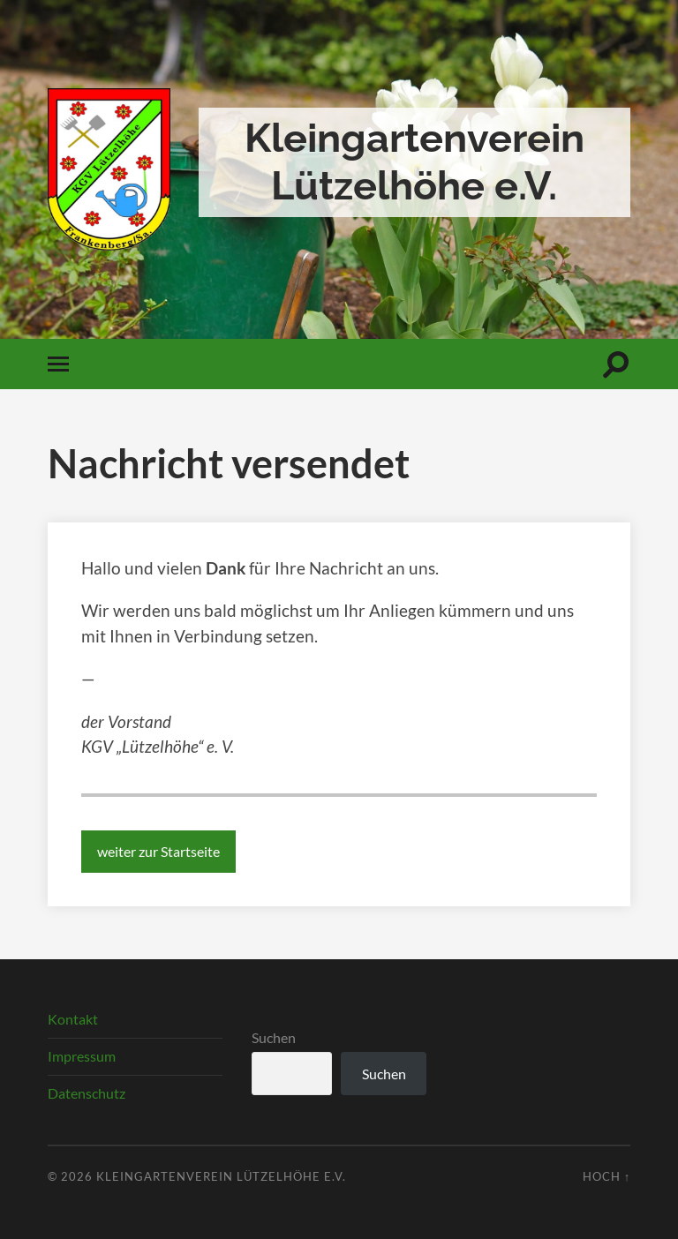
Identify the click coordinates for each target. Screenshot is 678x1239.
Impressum (82, 1056)
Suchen (274, 1037)
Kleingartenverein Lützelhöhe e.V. (414, 162)
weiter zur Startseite (158, 851)
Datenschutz (86, 1093)
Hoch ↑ (606, 1176)
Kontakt (73, 1018)
